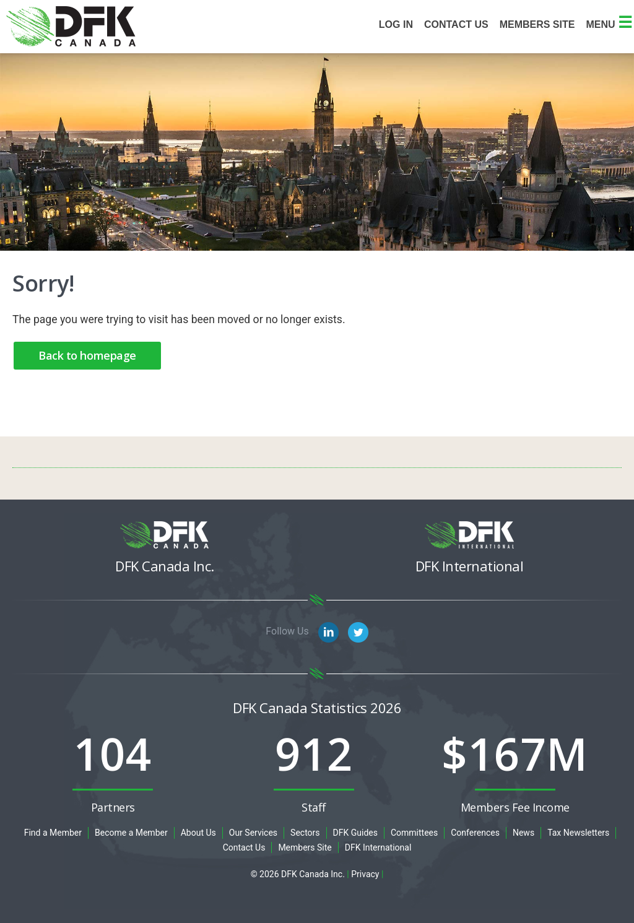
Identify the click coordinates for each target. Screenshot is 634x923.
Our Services (253, 833)
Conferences (475, 833)
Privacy (365, 874)
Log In (396, 24)
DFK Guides (355, 833)
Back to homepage (87, 355)
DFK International (378, 847)
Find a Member (53, 833)
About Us (198, 833)
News (523, 833)
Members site (537, 24)
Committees (414, 833)
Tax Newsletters (578, 833)
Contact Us (456, 24)
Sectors (304, 833)
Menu (609, 24)
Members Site (304, 847)
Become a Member (131, 833)
